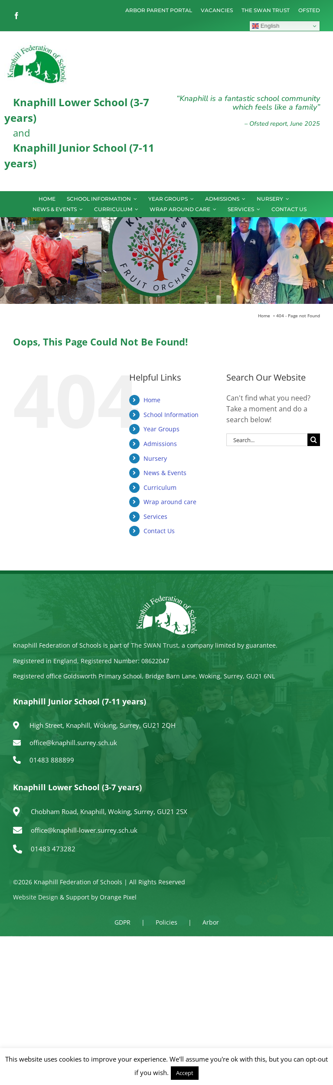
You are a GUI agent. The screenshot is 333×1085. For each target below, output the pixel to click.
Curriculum (160, 487)
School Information (171, 415)
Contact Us (159, 531)
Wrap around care (170, 502)
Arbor (210, 922)
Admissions (160, 444)
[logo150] (36, 46)
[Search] (313, 439)
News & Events (165, 473)
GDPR (122, 922)
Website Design (35, 897)
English (265, 26)
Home (152, 400)
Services (155, 516)
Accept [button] (184, 1073)
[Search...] (266, 439)
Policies (166, 922)
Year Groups (162, 429)
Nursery (155, 458)
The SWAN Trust (154, 645)
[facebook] (16, 15)
